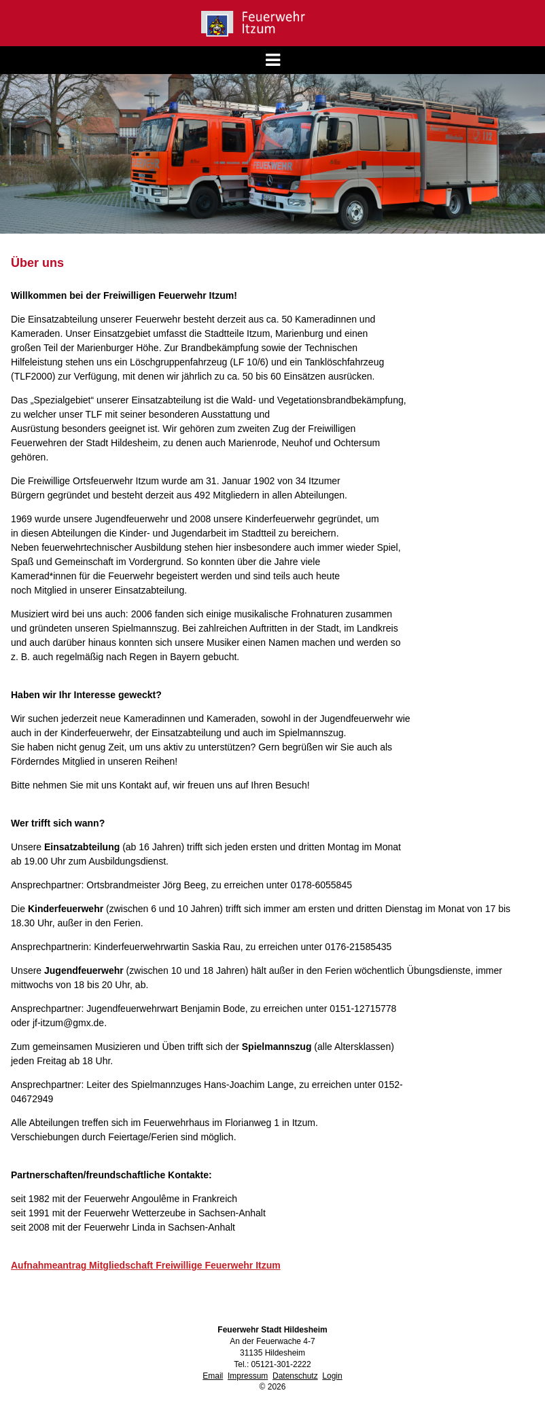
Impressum (248, 1376)
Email (213, 1376)
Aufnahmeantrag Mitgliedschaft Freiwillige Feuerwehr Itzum (146, 1265)
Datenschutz (295, 1376)
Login (332, 1376)
